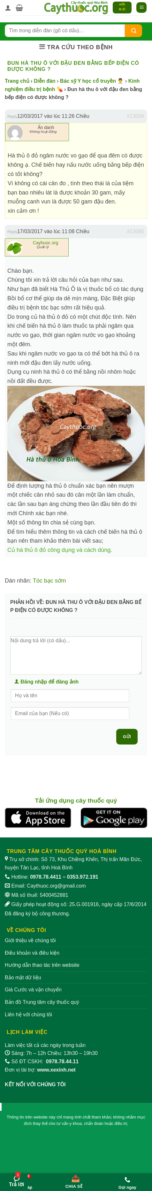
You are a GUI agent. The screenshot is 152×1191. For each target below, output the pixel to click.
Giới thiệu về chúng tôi (30, 940)
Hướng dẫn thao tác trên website (42, 965)
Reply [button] (12, 116)
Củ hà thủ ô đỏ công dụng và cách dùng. (59, 550)
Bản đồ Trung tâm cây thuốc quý (42, 1002)
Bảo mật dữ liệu (23, 977)
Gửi (127, 736)
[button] (19, 8)
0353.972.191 (82, 877)
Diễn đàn (45, 81)
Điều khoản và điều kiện (32, 953)
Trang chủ (17, 81)
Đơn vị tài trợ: (40, 1070)
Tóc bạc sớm (49, 580)
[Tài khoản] (8, 8)
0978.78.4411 (45, 877)
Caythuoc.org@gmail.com (56, 886)
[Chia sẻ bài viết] (73, 1180)
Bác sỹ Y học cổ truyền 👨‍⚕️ (92, 81)
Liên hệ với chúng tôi (28, 1014)
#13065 (135, 231)
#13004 (135, 116)
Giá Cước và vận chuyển (33, 989)
